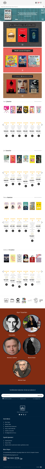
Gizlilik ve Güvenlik (9, 430)
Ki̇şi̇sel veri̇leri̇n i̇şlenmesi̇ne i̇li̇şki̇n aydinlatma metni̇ (17, 445)
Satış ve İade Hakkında (10, 428)
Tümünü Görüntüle (38, 101)
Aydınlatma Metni (16, 398)
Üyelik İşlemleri (8, 440)
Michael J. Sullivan (12, 357)
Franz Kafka (12, 335)
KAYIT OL (40, 395)
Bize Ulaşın (7, 422)
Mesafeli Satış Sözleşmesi (10, 426)
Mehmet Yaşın (22, 380)
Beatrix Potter (32, 357)
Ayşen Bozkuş (31, 335)
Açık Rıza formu (29, 398)
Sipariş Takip (8, 424)
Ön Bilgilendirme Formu (10, 432)
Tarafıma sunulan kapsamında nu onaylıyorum (21, 398)
